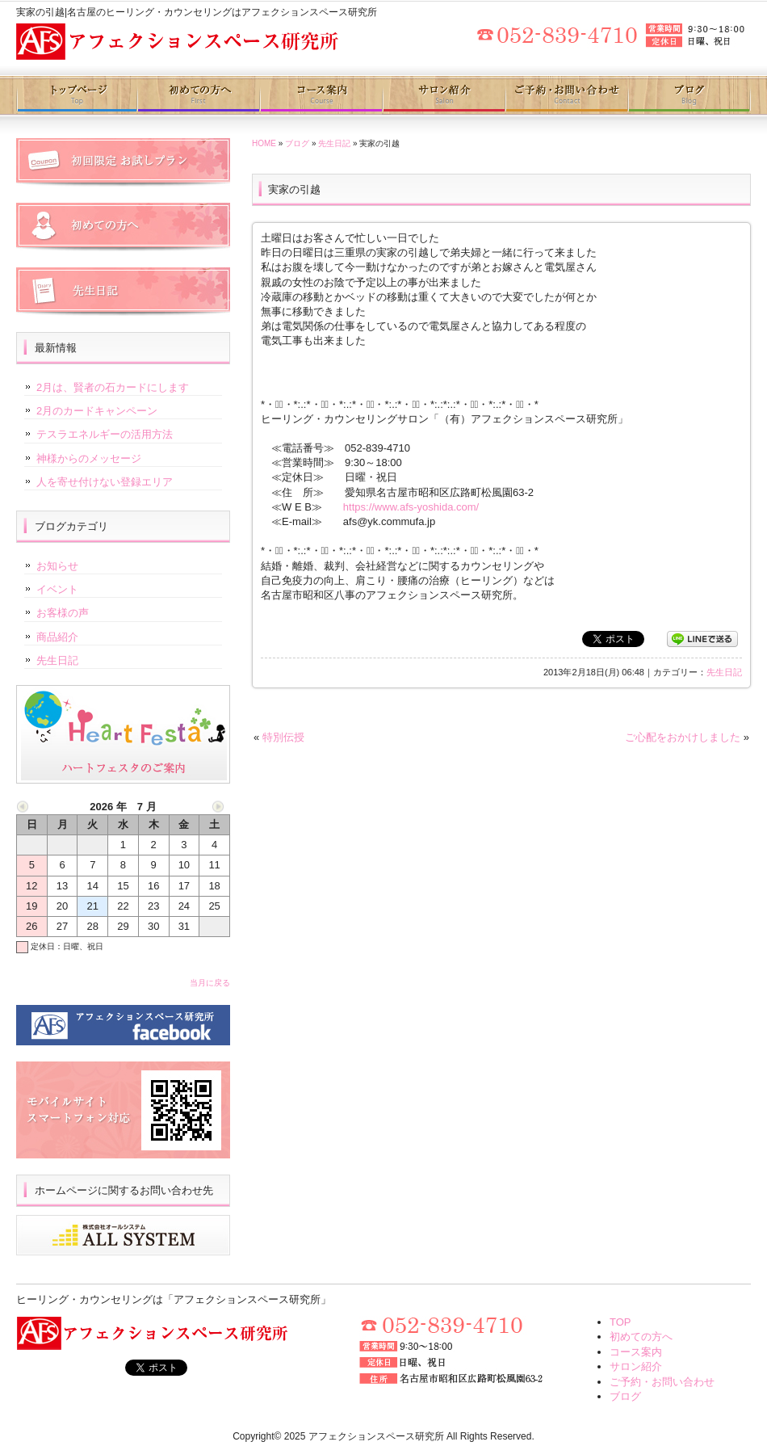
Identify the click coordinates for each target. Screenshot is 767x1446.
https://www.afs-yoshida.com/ (411, 507)
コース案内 (321, 95)
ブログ (689, 95)
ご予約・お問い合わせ (565, 95)
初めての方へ (199, 95)
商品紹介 (57, 637)
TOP (620, 1322)
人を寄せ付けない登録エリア (104, 482)
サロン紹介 (443, 95)
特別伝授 (283, 737)
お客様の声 (62, 613)
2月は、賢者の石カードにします (112, 387)
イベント (57, 589)
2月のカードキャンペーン (96, 411)
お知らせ (57, 566)
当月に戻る (210, 982)
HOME (264, 143)
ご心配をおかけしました (682, 737)
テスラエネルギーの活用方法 (104, 434)
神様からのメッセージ (88, 458)
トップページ (77, 95)
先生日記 (334, 143)
